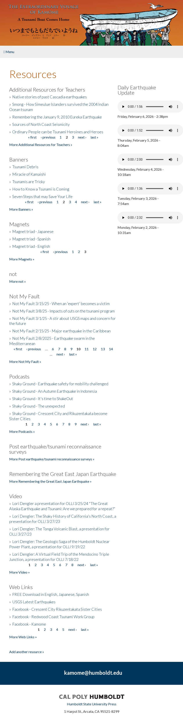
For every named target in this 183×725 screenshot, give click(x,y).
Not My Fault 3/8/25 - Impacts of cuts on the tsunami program (63, 311)
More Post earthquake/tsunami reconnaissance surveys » (51, 459)
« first (32, 137)
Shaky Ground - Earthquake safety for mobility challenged (60, 383)
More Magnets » (21, 259)
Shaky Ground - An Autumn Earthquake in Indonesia (54, 391)
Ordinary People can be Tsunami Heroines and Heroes (57, 131)
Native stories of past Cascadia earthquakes (49, 96)
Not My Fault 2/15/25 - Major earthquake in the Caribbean (61, 330)
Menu (9, 52)
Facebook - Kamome (29, 624)
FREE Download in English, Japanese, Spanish (50, 594)
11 (87, 349)
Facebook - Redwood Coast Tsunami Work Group (53, 616)
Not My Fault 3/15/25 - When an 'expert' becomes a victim (61, 303)
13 (103, 349)
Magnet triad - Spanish (31, 238)
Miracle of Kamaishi (29, 174)
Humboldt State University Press (91, 704)
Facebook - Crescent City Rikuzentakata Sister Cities (57, 609)
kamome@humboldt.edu (93, 672)
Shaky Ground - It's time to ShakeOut (42, 398)
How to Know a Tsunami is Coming (40, 189)
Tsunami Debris (25, 166)
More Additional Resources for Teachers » (40, 144)
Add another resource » (26, 652)
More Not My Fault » (25, 361)
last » (94, 137)
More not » (17, 281)
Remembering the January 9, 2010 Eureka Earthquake (57, 116)
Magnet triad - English (31, 246)
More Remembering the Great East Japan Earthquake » (50, 481)
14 (111, 349)
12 (95, 349)
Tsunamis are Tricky (28, 181)
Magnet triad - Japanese (32, 231)
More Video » (19, 572)
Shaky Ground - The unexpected (38, 406)
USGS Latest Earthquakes (33, 601)
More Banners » (21, 209)
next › (82, 137)
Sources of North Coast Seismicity (41, 124)
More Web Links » (23, 637)
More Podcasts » (22, 431)
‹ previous (48, 137)
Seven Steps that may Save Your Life (42, 196)
